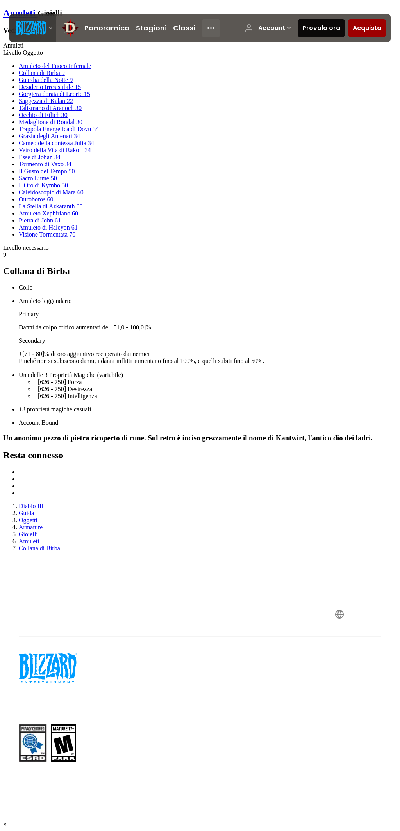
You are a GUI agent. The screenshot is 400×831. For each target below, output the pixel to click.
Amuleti (20, 13)
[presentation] (32, 28)
